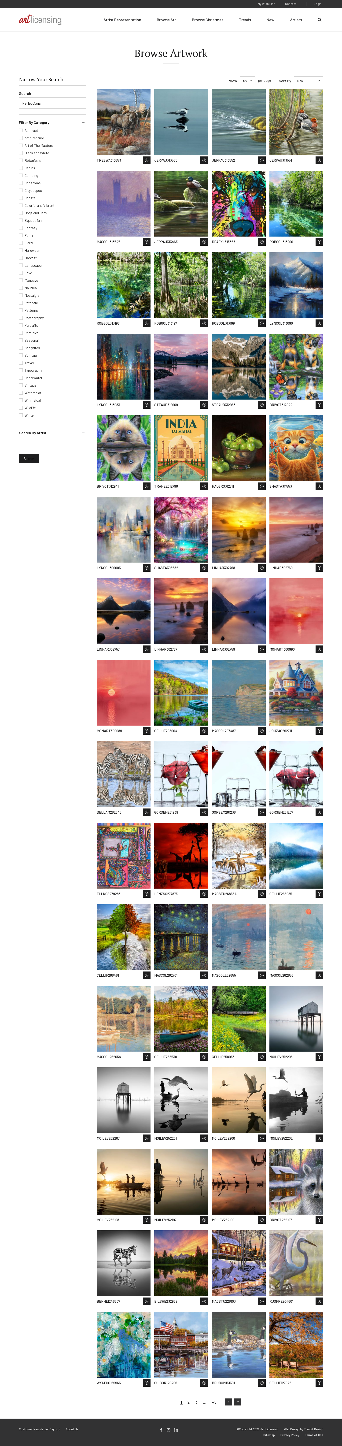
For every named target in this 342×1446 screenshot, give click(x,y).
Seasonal (32, 340)
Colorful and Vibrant (40, 205)
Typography (33, 370)
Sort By (285, 80)
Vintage (31, 385)
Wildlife (30, 408)
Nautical (31, 288)
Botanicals (33, 160)
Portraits (31, 325)
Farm (29, 235)
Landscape (33, 265)
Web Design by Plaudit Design (303, 1429)
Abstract (31, 130)
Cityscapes (33, 190)
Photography (34, 318)
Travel (29, 363)
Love (28, 273)
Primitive (31, 333)
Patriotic (31, 303)
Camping (31, 175)
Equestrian (33, 220)
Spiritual (31, 355)
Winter (30, 415)
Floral (29, 243)
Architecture (34, 138)
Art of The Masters (39, 145)
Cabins (30, 168)
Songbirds (32, 348)
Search (25, 93)
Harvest (31, 258)
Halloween (32, 250)
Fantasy (31, 228)
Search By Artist (33, 432)
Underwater (33, 378)
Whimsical (33, 400)
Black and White (37, 153)
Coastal (30, 198)
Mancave (31, 280)
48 (214, 1402)
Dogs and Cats (36, 213)
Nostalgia (32, 295)
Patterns (31, 310)
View (233, 80)
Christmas (33, 183)
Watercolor (33, 393)
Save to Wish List (147, 160)
